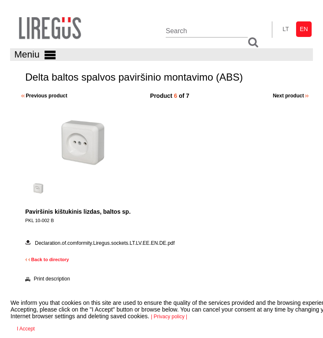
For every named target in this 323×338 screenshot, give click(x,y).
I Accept (26, 329)
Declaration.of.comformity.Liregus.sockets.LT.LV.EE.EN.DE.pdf (105, 243)
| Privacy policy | (169, 317)
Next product (291, 96)
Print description (47, 279)
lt (286, 29)
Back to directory (47, 259)
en (304, 29)
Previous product (44, 96)
